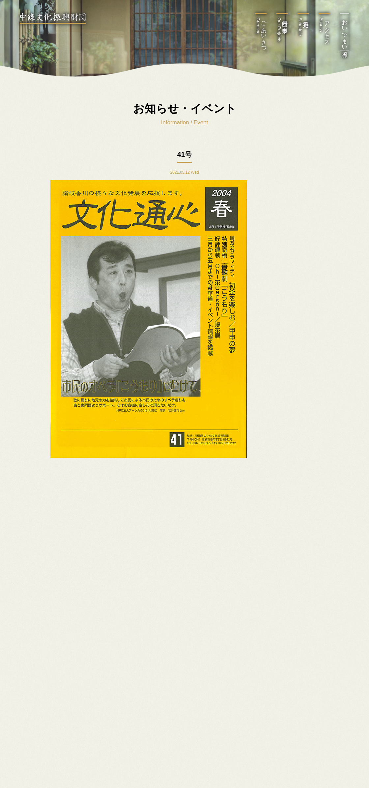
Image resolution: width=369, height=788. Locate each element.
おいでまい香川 (344, 31)
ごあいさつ (261, 33)
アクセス (324, 30)
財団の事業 (282, 30)
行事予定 (300, 26)
